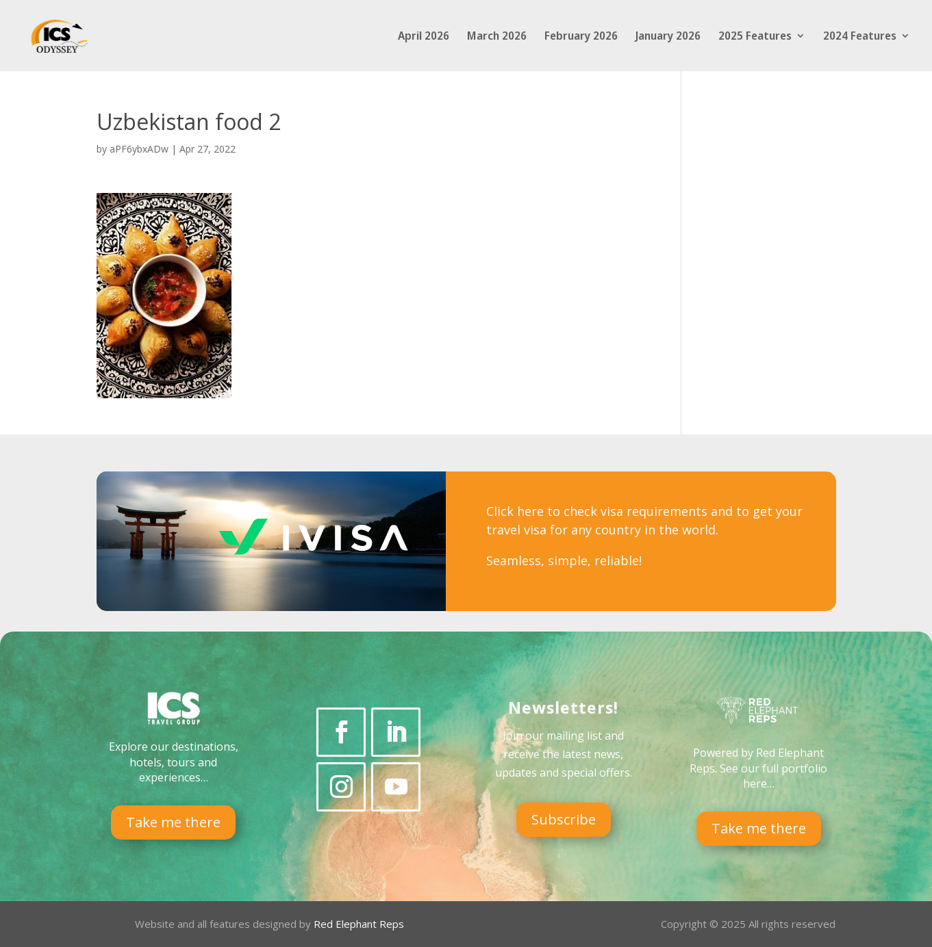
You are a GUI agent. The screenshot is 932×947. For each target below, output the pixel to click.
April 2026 (423, 37)
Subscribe (563, 819)
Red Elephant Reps (360, 924)
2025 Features (755, 37)
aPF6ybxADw (139, 148)
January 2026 (668, 37)
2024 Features (859, 37)
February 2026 (581, 37)
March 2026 (497, 37)
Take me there (173, 822)
